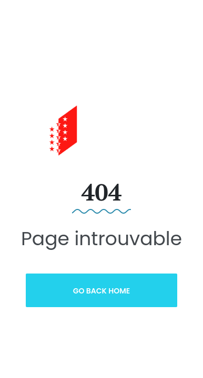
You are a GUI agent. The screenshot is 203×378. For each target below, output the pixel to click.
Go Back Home (101, 291)
